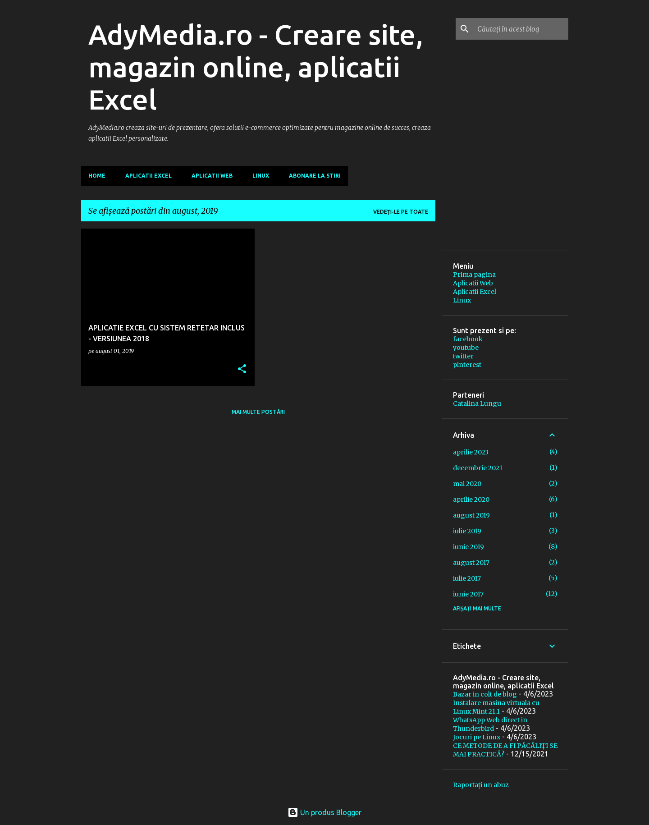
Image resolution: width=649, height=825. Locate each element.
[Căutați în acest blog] (521, 29)
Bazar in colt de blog (485, 694)
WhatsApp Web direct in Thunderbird (490, 724)
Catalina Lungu (477, 403)
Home (96, 176)
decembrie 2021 (478, 468)
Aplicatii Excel (148, 176)
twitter (463, 356)
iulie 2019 (467, 531)
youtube (466, 348)
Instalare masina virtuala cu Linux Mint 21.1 (496, 707)
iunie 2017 (468, 594)
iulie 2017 (467, 578)
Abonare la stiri (315, 176)
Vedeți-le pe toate (400, 212)
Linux (260, 176)
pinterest (467, 365)
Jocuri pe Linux (476, 737)
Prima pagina (474, 274)
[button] (242, 369)
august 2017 (471, 563)
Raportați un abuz (481, 785)
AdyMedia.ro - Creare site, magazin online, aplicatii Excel (255, 66)
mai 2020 (467, 484)
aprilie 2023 (471, 452)
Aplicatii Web (212, 176)
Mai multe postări (258, 412)
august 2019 (471, 515)
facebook (468, 339)
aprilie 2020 (471, 499)
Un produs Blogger (324, 812)
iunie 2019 (468, 547)
